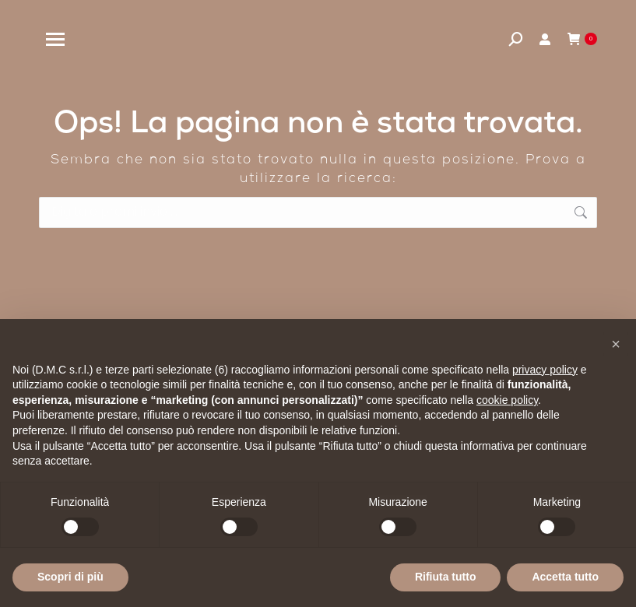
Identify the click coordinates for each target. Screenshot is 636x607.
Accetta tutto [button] (565, 576)
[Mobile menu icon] (55, 39)
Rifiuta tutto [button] (445, 576)
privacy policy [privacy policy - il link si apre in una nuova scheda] (545, 369)
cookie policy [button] (507, 400)
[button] (615, 344)
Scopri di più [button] (70, 576)
